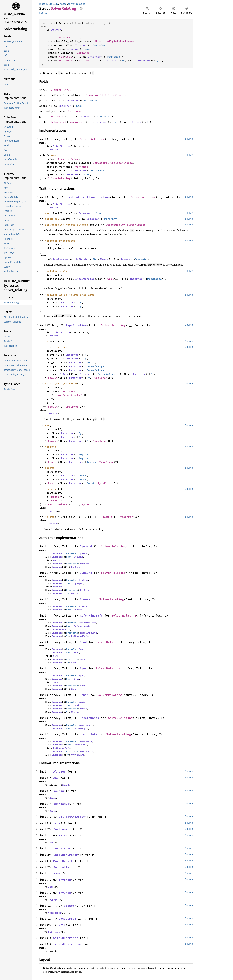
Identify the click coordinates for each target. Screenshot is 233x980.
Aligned (59, 771)
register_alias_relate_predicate (69, 294)
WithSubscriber (65, 938)
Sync (55, 655)
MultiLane (54, 932)
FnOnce (64, 373)
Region (83, 454)
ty (57, 3)
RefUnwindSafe (91, 615)
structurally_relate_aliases (66, 224)
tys (47, 425)
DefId (90, 362)
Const (82, 475)
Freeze (85, 599)
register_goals (56, 271)
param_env (52, 218)
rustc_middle (47, 3)
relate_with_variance (61, 383)
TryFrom (65, 879)
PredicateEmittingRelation (88, 197)
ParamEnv (99, 45)
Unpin (84, 695)
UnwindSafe (88, 734)
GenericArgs (95, 366)
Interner (55, 29)
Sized (65, 784)
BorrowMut (61, 804)
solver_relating (76, 3)
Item (95, 259)
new (53, 155)
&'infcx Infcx (69, 37)
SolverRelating (92, 139)
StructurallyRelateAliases (114, 41)
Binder (56, 496)
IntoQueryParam (65, 854)
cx (46, 341)
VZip (62, 925)
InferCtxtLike (61, 146)
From (56, 823)
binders (50, 488)
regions (50, 446)
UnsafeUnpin (89, 718)
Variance (83, 52)
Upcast (104, 259)
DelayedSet (67, 60)
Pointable (61, 867)
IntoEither (62, 848)
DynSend (86, 546)
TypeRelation (76, 325)
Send (83, 642)
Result (53, 377)
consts (49, 467)
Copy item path (81, 8)
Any (56, 778)
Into (62, 835)
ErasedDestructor (67, 944)
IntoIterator (60, 259)
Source (43, 12)
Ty (123, 60)
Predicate (113, 56)
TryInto (65, 892)
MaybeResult (63, 861)
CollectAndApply (72, 817)
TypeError (100, 377)
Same (56, 873)
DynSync (57, 560)
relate (63, 3)
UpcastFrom (54, 912)
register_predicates (60, 240)
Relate (53, 413)
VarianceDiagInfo (70, 395)
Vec (61, 56)
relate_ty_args (56, 347)
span (48, 213)
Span (88, 48)
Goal (68, 56)
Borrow (58, 791)
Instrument (62, 829)
